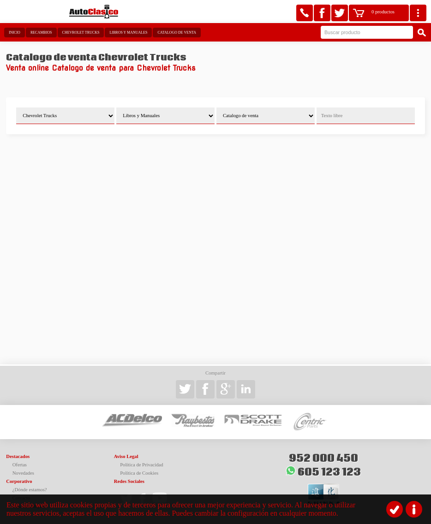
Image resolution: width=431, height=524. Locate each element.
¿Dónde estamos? (29, 489)
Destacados (18, 456)
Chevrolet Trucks (81, 32)
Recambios (41, 32)
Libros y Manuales (128, 32)
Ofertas (19, 464)
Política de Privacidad (141, 464)
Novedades (23, 473)
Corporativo (19, 481)
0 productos (383, 11)
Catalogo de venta (176, 32)
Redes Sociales (129, 481)
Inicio (14, 32)
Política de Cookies (139, 473)
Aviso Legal (126, 456)
